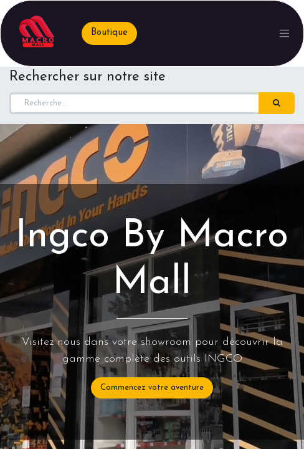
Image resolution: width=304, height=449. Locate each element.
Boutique (109, 32)
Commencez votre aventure (152, 388)
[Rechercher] (277, 103)
